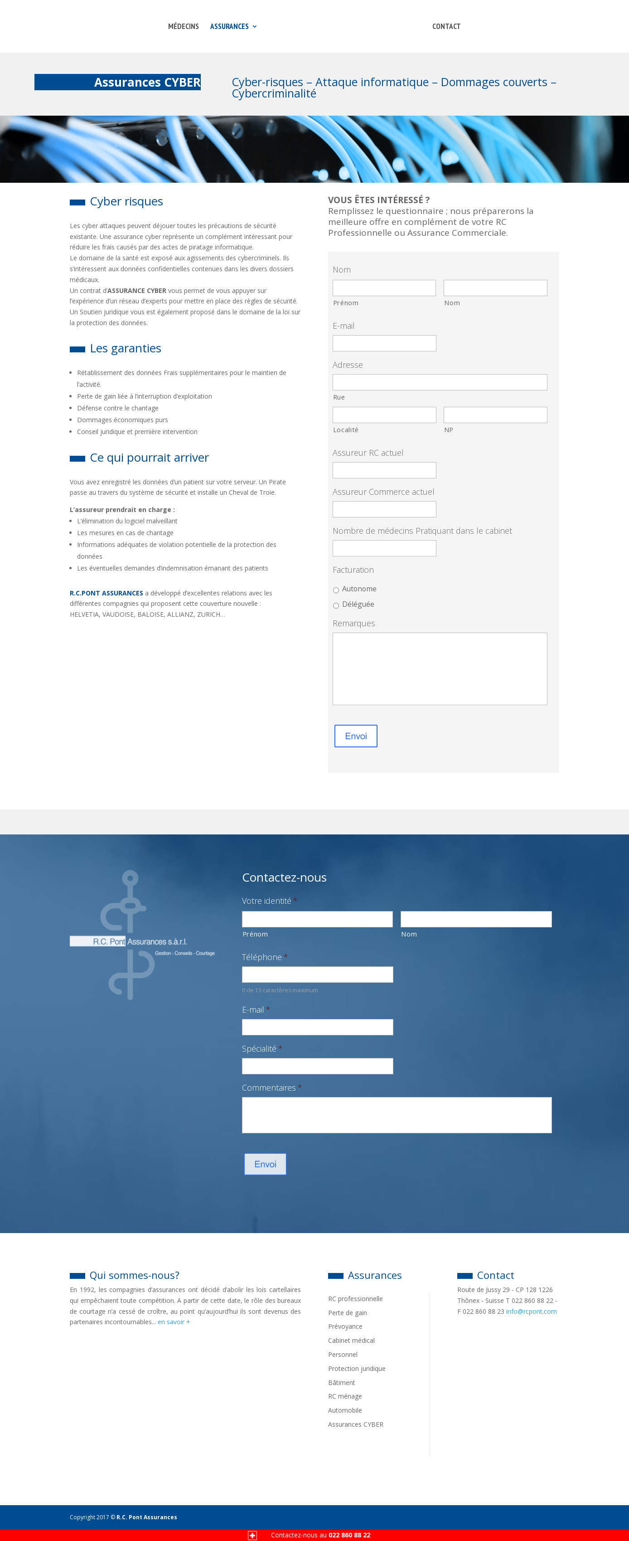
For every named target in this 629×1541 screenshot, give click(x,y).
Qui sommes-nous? (124, 1275)
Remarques (354, 623)
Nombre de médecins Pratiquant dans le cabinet (422, 531)
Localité (346, 429)
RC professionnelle (355, 1298)
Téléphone (265, 957)
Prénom (346, 302)
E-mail (344, 326)
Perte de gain (347, 1312)
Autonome (359, 589)
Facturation (353, 570)
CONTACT (446, 27)
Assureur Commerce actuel (384, 492)
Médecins (183, 27)
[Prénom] (384, 288)
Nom (342, 269)
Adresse (348, 365)
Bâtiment (341, 1382)
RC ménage (345, 1396)
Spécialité (262, 1049)
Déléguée (358, 604)
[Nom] (495, 288)
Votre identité (270, 901)
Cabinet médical (351, 1340)
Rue (339, 396)
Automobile (345, 1410)
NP (449, 429)
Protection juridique (357, 1368)
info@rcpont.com (531, 1311)
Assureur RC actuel (368, 453)
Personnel (343, 1354)
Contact (485, 1275)
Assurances (229, 27)
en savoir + (174, 1321)
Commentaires (272, 1088)
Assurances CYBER (355, 1424)
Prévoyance (345, 1326)
